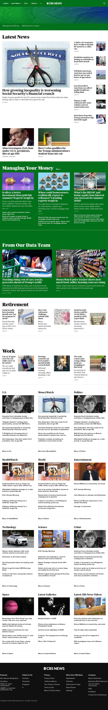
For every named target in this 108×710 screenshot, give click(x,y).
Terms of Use (49, 687)
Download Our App (73, 684)
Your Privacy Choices (52, 684)
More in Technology (9, 586)
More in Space (7, 653)
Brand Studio (71, 687)
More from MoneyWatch (47, 451)
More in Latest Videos (82, 653)
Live (26, 3)
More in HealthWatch (10, 518)
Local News (16, 3)
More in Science (44, 586)
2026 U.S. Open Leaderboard (6, 684)
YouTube (25, 678)
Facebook (26, 681)
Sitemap (69, 690)
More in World (43, 518)
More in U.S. (7, 451)
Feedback (92, 692)
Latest (6, 3)
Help (90, 688)
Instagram (25, 684)
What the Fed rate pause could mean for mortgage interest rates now (53, 218)
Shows (34, 3)
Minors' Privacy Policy (52, 690)
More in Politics (80, 451)
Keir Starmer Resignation (9, 678)
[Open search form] (104, 3)
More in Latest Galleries (47, 653)
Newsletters (70, 678)
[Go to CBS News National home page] (54, 3)
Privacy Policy (49, 678)
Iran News (3, 681)
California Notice (50, 681)
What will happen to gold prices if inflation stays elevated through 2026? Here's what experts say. (16, 218)
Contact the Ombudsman (97, 695)
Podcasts (69, 681)
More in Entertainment (82, 518)
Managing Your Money (11, 26)
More (58, 169)
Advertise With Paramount (97, 681)
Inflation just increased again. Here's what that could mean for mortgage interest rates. (54, 223)
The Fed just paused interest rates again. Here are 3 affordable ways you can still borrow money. (89, 221)
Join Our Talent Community (93, 684)
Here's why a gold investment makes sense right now (16, 213)
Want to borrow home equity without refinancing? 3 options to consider (88, 216)
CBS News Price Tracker (30, 26)
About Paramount (94, 678)
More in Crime (79, 586)
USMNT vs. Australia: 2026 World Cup (8, 689)
